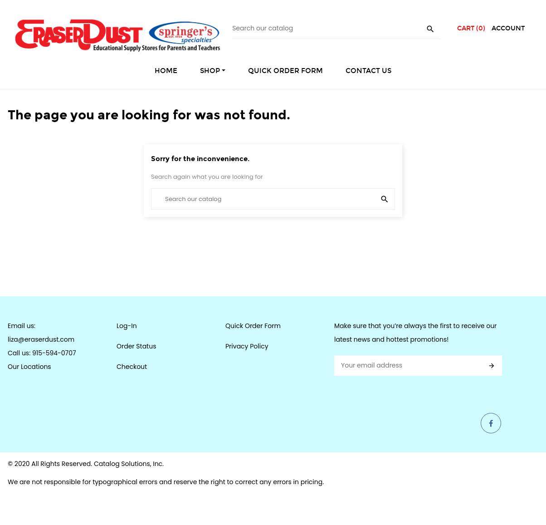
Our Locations (29, 366)
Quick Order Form (253, 325)
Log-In (127, 325)
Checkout (132, 366)
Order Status (136, 346)
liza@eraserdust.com (41, 339)
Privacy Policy (246, 346)
